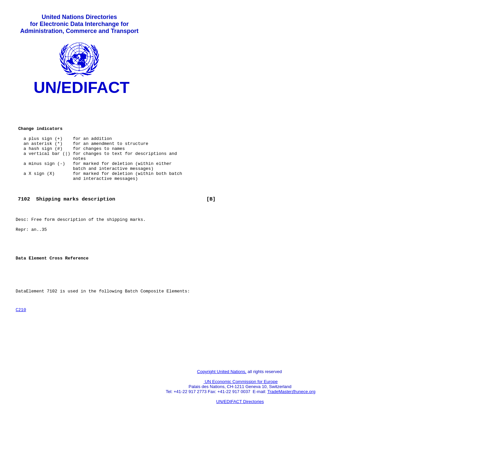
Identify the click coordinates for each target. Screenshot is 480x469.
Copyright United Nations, (221, 414)
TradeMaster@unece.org (291, 434)
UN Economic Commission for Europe (241, 424)
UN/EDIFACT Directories (240, 444)
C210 (21, 345)
